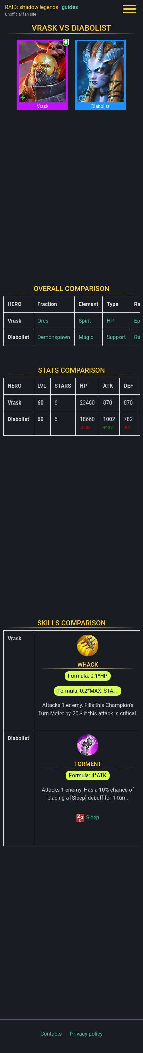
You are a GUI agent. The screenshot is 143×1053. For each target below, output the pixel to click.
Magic (86, 337)
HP (110, 321)
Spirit (85, 321)
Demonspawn (53, 337)
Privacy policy (86, 1034)
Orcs (42, 321)
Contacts (51, 1034)
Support (116, 337)
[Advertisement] (71, 193)
